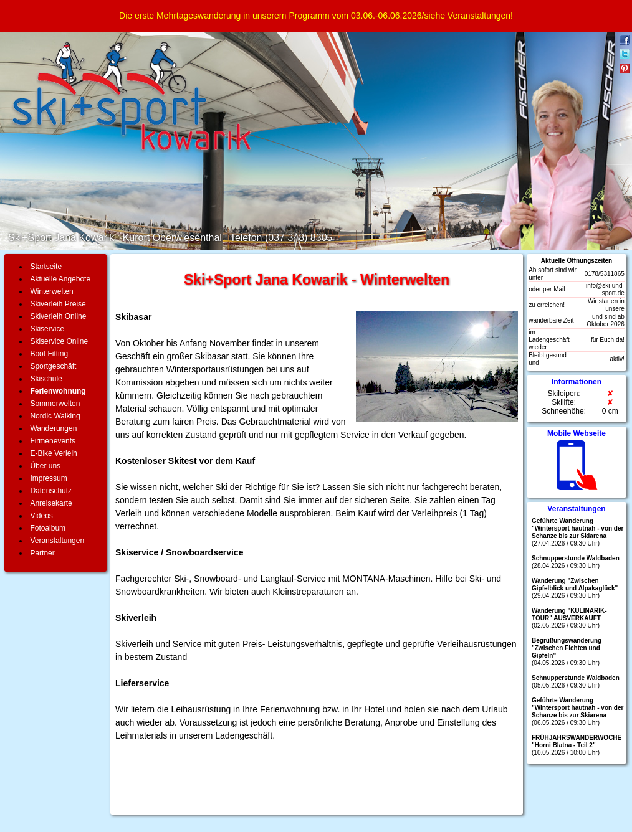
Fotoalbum (47, 528)
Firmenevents (52, 441)
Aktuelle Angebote (60, 279)
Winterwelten (51, 291)
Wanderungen (53, 428)
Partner (42, 553)
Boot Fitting (49, 353)
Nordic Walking (55, 416)
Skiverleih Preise (57, 304)
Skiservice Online (59, 341)
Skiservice (47, 328)
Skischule (46, 378)
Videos (41, 515)
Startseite (46, 266)
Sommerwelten (55, 403)
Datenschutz (51, 490)
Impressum (48, 478)
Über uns (45, 465)
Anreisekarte (51, 503)
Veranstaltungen (57, 540)
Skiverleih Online (58, 316)
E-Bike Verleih (53, 453)
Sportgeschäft (53, 366)
